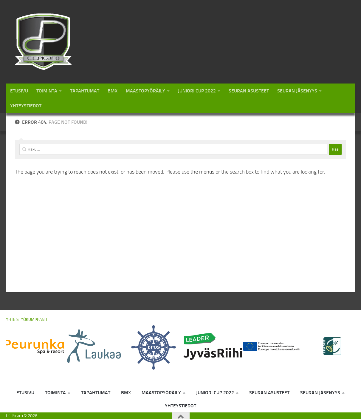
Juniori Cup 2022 (197, 91)
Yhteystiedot (25, 106)
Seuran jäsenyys (297, 91)
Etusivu (19, 91)
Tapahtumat (84, 91)
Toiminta (46, 91)
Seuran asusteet (249, 91)
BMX (112, 91)
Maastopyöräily (145, 91)
